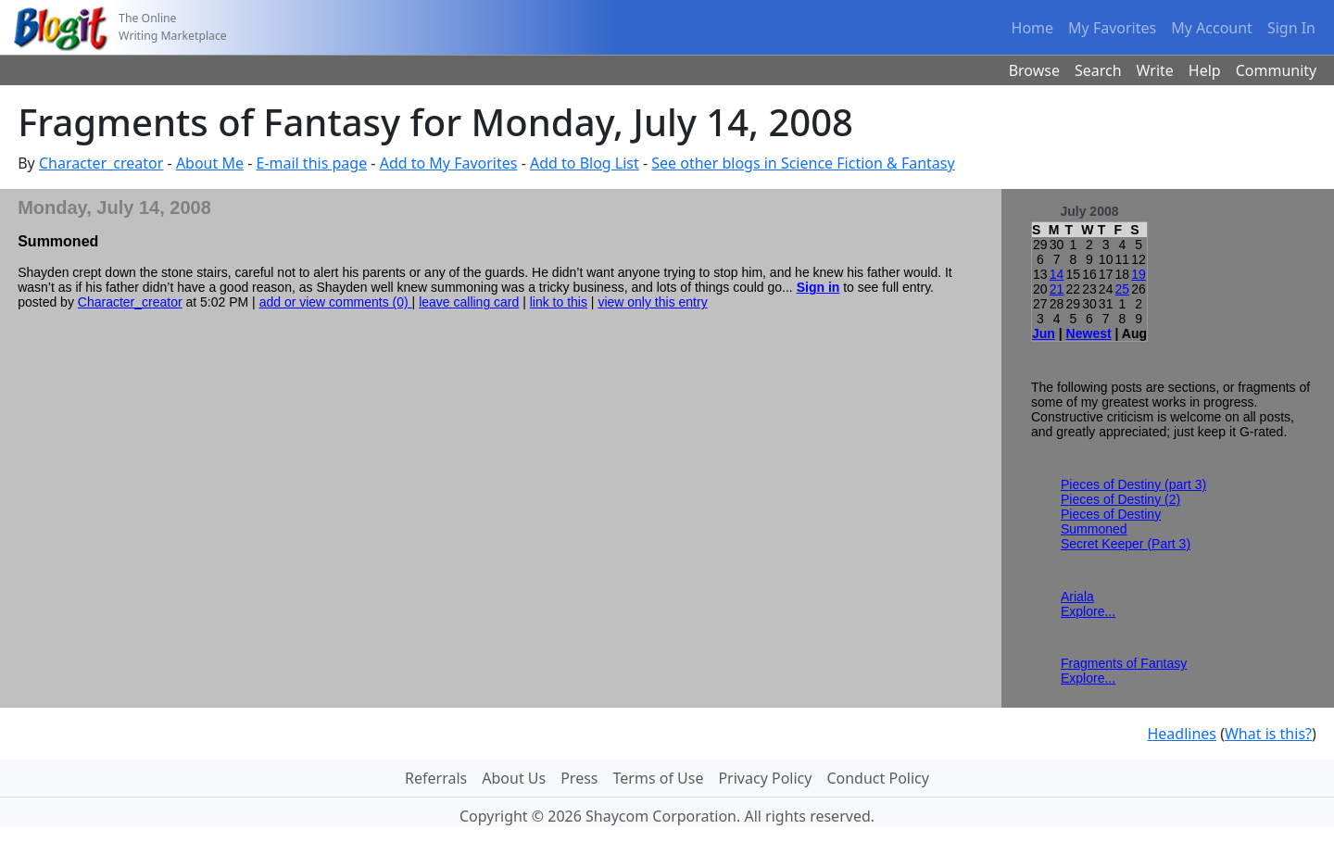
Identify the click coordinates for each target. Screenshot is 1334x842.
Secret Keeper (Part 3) (1125, 543)
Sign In (1291, 28)
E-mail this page (311, 163)
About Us (514, 778)
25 (1122, 289)
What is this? (1268, 733)
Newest (1089, 333)
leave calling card (469, 302)
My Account (1211, 28)
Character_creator (101, 163)
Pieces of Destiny (1111, 514)
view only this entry (652, 302)
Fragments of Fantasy (1124, 663)
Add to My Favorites (449, 163)
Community (1276, 70)
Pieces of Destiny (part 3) (1133, 484)
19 (1138, 274)
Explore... (1088, 611)
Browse (1034, 70)
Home (1033, 28)
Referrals (436, 778)
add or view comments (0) (335, 302)
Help (1205, 70)
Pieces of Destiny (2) (1120, 499)
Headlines (1181, 733)
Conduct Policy (877, 778)
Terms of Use (658, 778)
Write (1155, 70)
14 (1057, 274)
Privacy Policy (765, 778)
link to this (558, 302)
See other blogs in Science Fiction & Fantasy (802, 163)
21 (1057, 289)
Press (579, 778)
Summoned (1094, 529)
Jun (1043, 333)
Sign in (818, 287)
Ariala (1077, 596)
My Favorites (1112, 28)
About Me (210, 163)
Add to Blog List (584, 163)
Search (1098, 70)
